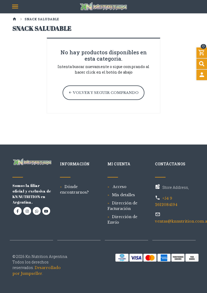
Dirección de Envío (122, 219)
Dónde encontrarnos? (74, 189)
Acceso (119, 186)
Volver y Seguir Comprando (103, 92)
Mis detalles (123, 195)
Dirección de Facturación (122, 206)
